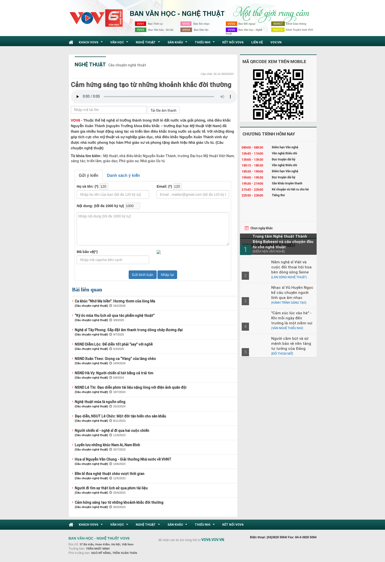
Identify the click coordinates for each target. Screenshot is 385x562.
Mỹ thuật (110, 156)
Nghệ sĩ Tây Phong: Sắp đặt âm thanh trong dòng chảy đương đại (129, 330)
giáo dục (110, 161)
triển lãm (93, 161)
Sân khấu (178, 43)
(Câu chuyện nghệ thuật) (91, 305)
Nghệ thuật (148, 43)
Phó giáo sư (128, 161)
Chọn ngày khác (261, 228)
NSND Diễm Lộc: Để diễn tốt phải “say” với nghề (114, 344)
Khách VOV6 (91, 43)
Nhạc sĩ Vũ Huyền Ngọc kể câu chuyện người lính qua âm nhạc (292, 292)
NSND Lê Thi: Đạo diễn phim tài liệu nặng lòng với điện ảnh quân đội (130, 387)
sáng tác (78, 161)
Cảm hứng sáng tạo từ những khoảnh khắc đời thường (151, 85)
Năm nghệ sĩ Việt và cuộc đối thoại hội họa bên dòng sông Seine (291, 267)
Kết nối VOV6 (233, 42)
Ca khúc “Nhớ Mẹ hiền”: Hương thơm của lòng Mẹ (115, 301)
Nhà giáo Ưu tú (152, 161)
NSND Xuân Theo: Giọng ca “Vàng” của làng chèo (115, 358)
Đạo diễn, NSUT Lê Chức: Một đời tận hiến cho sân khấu (120, 416)
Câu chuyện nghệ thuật (127, 65)
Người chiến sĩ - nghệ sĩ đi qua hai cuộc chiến (112, 430)
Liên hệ (257, 42)
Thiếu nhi (205, 43)
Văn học (119, 43)
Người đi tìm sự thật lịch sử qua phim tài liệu (111, 488)
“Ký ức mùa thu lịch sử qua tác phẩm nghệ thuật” (115, 315)
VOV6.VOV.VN (212, 540)
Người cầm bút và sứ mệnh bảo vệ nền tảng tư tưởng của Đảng (291, 343)
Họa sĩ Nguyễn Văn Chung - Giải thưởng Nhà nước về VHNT (123, 459)
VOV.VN (276, 42)
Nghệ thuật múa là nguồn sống (100, 402)
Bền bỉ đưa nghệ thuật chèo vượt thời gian (109, 473)
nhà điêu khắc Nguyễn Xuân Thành (147, 156)
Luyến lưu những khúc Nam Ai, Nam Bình (107, 445)
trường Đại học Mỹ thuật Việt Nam (205, 156)
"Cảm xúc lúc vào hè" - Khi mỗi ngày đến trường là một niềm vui (291, 318)
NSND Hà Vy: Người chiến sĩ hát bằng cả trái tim (114, 373)
